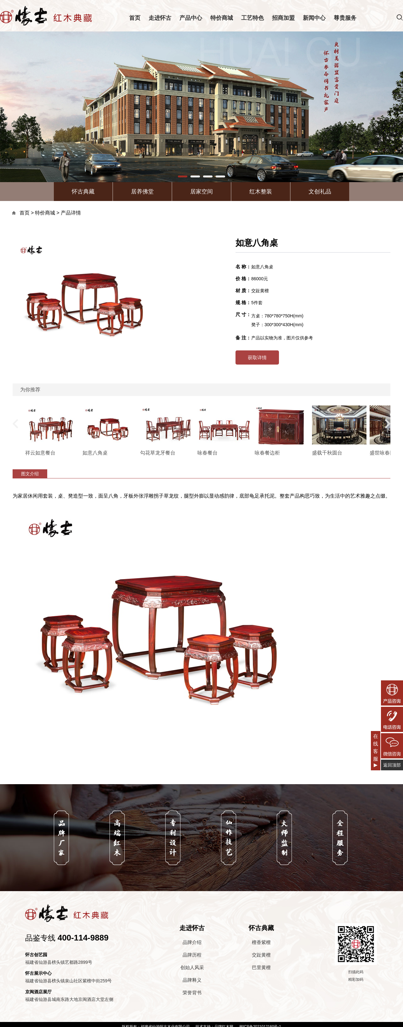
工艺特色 (252, 18)
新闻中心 (314, 18)
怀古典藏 (83, 191)
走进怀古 (160, 18)
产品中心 (190, 18)
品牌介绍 (192, 942)
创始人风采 (192, 967)
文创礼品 (320, 191)
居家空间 (201, 191)
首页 (134, 18)
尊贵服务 (345, 18)
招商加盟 (283, 18)
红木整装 (260, 191)
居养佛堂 (142, 191)
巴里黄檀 (261, 967)
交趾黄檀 (261, 954)
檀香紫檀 (261, 942)
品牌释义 (192, 980)
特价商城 (221, 18)
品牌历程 (192, 954)
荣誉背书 (192, 992)
